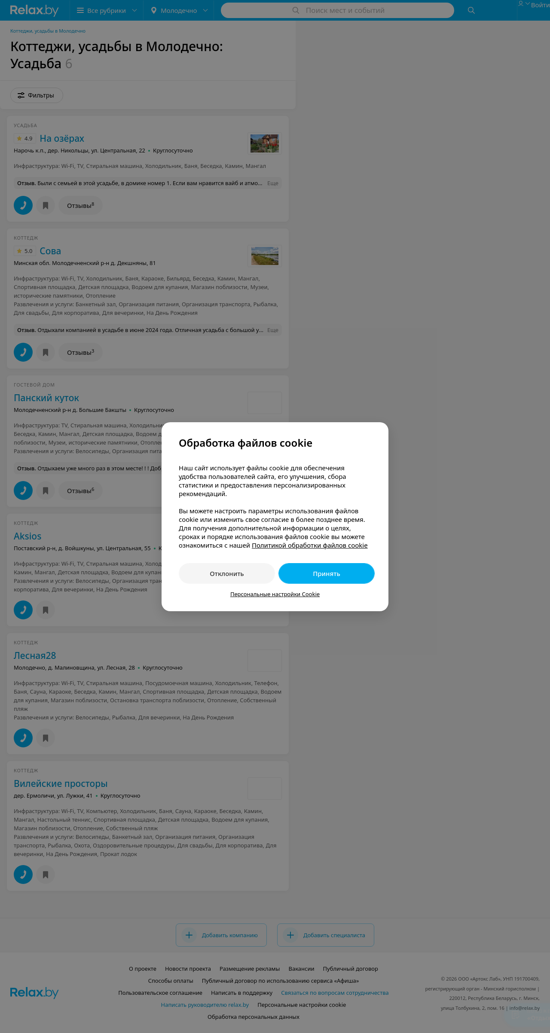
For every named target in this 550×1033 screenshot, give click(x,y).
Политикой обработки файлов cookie (310, 545)
